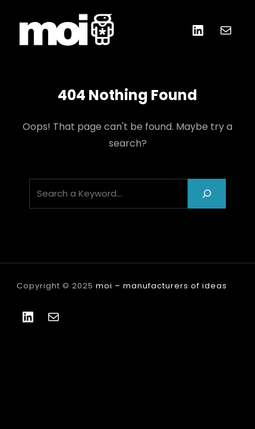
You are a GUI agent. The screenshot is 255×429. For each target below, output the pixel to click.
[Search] (207, 193)
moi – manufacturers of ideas (161, 285)
